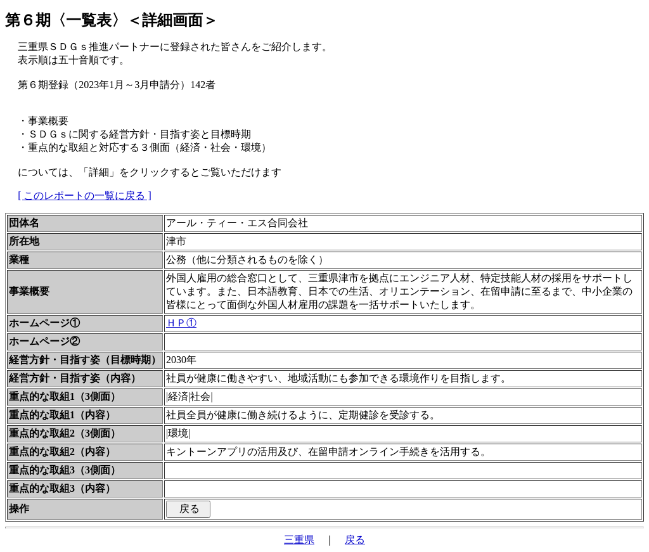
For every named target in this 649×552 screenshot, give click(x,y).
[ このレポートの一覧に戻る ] (84, 195)
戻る (355, 539)
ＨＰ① (181, 323)
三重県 (299, 539)
